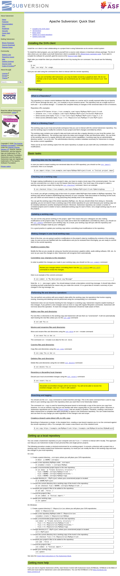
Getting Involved (8, 61)
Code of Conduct (8, 66)
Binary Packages (8, 43)
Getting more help (38, 36)
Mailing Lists (6, 55)
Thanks (4, 78)
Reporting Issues (8, 57)
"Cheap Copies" (63, 409)
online (14, 112)
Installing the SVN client (40, 29)
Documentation (7, 24)
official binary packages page (90, 54)
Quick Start (6, 33)
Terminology (36, 31)
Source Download (8, 45)
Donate (4, 76)
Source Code (6, 64)
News (4, 19)
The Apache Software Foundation (11, 144)
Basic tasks (36, 33)
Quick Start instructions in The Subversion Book (54, 556)
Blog (3, 35)
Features (5, 22)
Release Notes (7, 47)
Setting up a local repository (42, 35)
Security (5, 31)
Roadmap (5, 28)
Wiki (3, 59)
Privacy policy (6, 166)
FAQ (3, 26)
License (5, 73)
